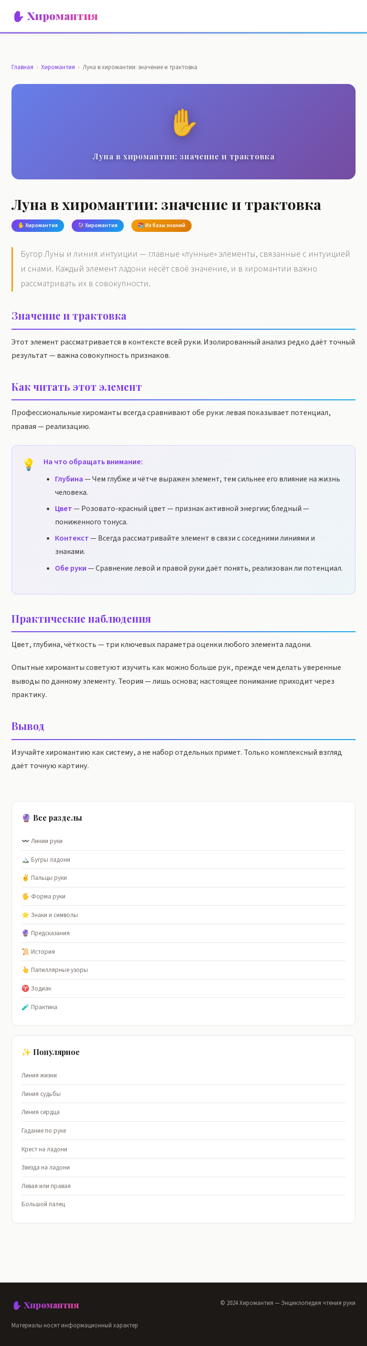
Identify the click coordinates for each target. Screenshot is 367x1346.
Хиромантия (58, 67)
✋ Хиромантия (54, 16)
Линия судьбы (41, 1093)
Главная (22, 67)
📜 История (38, 951)
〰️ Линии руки (42, 840)
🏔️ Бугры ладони (46, 859)
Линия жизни (39, 1075)
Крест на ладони (44, 1149)
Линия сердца (41, 1111)
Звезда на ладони (46, 1167)
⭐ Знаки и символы (50, 914)
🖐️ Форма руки (43, 896)
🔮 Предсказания (46, 933)
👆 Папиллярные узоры (55, 969)
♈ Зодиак (36, 988)
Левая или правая (46, 1185)
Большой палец (43, 1204)
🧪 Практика (39, 1007)
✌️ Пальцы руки (44, 877)
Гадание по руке (44, 1130)
